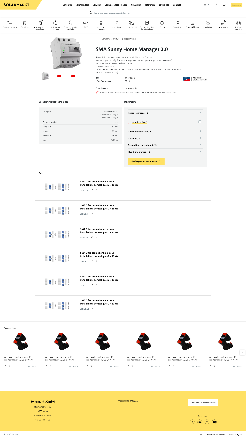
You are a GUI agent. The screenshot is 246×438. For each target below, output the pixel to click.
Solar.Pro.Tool (82, 4)
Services (97, 4)
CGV (202, 434)
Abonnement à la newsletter (203, 402)
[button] (242, 352)
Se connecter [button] (237, 5)
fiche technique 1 (139, 122)
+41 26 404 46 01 (42, 419)
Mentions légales (235, 434)
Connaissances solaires (116, 4)
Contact (177, 4)
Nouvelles (136, 4)
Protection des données (216, 434)
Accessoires (133, 88)
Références (150, 4)
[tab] (165, 112)
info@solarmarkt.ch (42, 415)
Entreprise (164, 4)
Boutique (67, 4)
